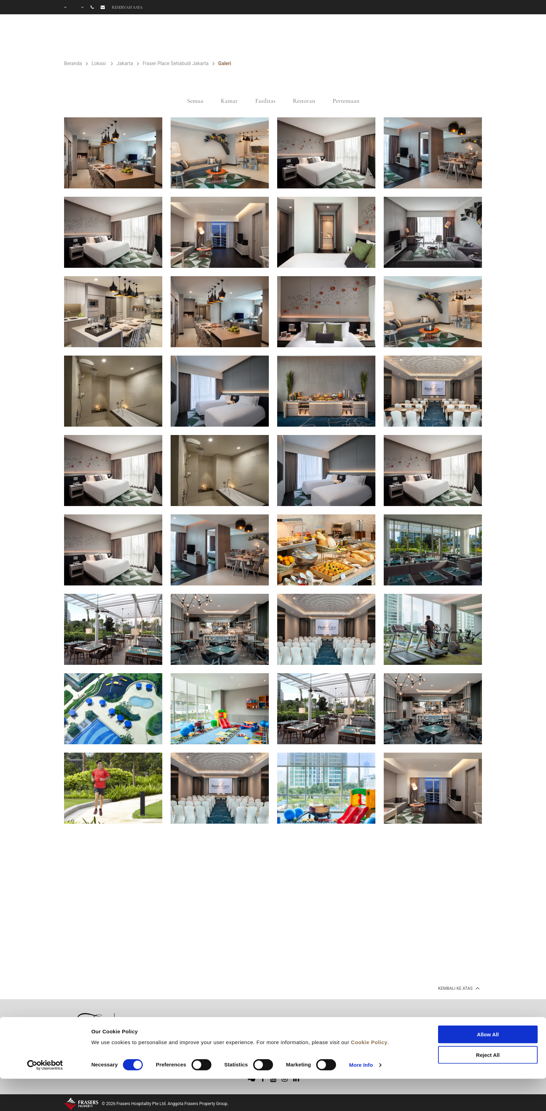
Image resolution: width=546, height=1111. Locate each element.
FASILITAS (288, 36)
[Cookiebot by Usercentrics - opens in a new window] (45, 1036)
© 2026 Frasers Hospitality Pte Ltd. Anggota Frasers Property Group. (165, 1103)
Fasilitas (265, 100)
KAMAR (240, 36)
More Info (361, 1036)
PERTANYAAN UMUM (449, 36)
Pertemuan (346, 100)
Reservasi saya (127, 7)
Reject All (488, 1025)
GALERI (391, 36)
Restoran (304, 100)
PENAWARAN (344, 36)
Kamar (229, 100)
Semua (195, 100)
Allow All (488, 1005)
